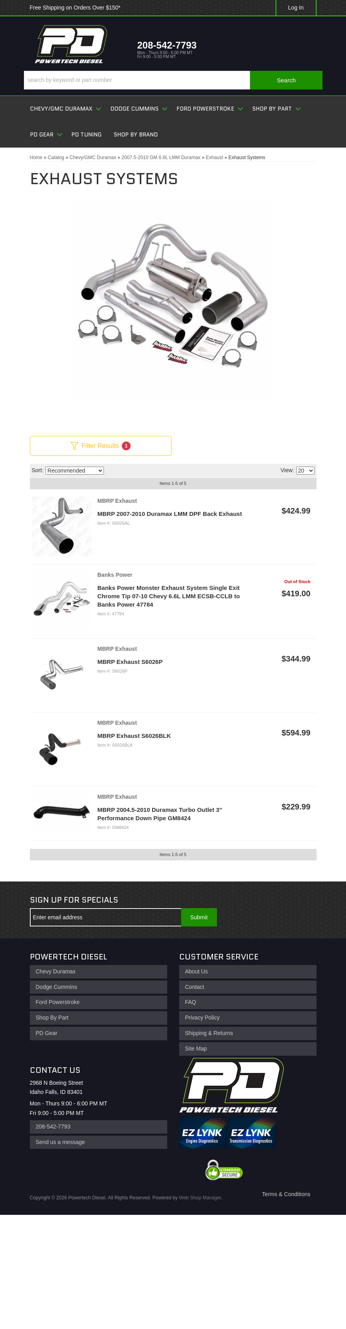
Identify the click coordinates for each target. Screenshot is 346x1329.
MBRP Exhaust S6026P (130, 661)
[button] (173, 80)
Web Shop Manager (200, 1198)
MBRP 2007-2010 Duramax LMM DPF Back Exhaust (170, 513)
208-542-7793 (53, 1126)
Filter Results (100, 446)
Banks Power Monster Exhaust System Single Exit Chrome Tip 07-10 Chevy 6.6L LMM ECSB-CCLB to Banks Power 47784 (169, 596)
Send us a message (60, 1142)
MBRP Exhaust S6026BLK (134, 735)
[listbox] (74, 471)
